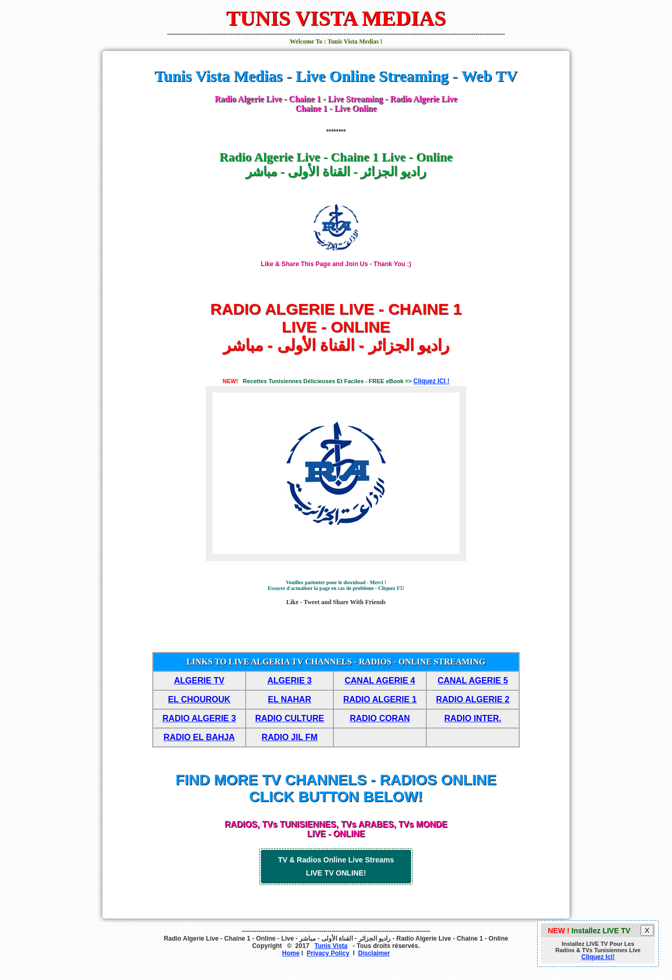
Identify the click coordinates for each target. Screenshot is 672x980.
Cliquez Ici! (597, 957)
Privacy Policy (328, 953)
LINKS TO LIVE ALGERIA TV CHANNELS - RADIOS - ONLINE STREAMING (336, 661)
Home (290, 953)
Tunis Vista (331, 946)
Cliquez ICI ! (431, 381)
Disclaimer (374, 953)
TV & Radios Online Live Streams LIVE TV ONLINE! (336, 866)
